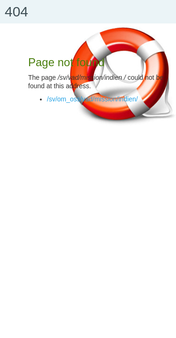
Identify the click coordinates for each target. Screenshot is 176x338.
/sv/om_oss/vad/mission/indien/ (92, 99)
